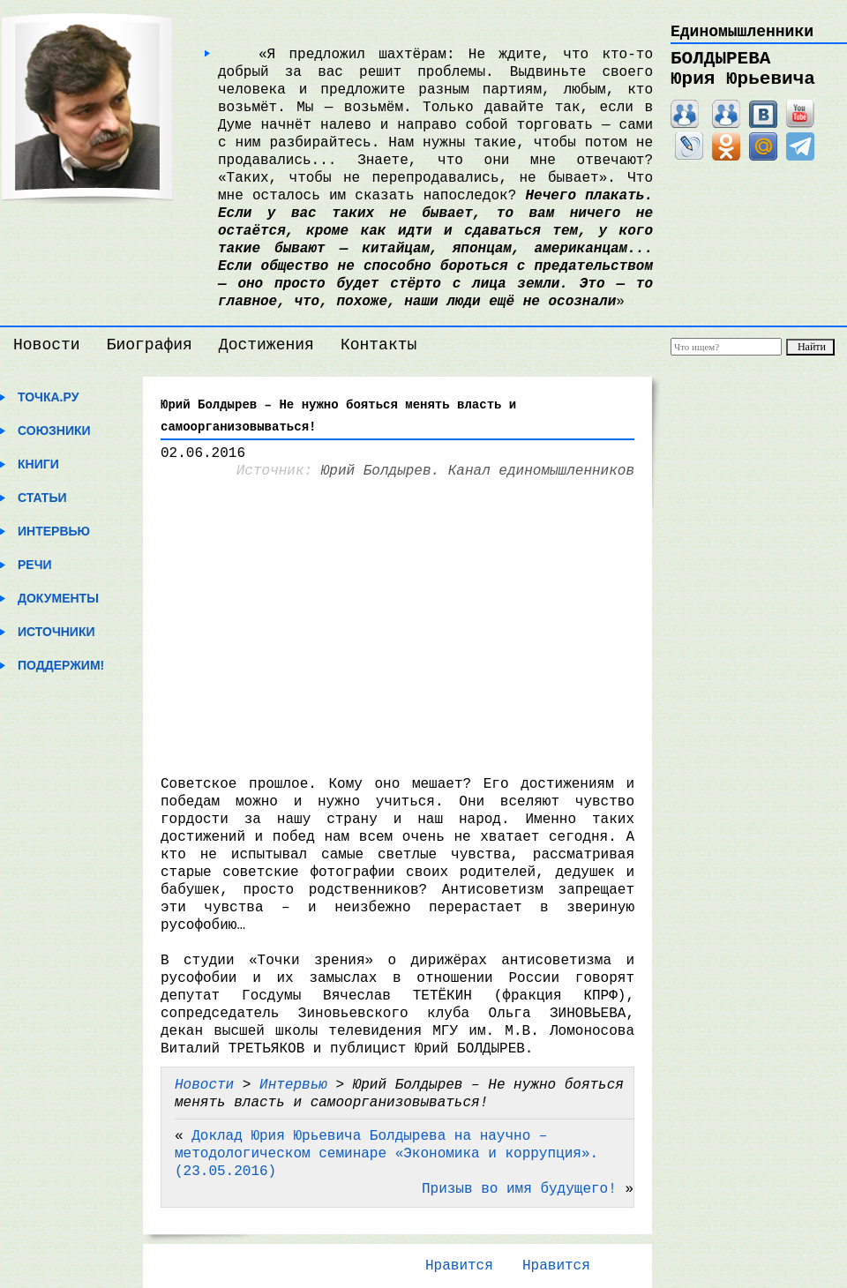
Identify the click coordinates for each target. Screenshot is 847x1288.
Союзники (54, 430)
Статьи (42, 497)
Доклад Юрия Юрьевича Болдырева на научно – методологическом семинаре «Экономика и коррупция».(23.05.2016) (386, 1153)
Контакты (378, 345)
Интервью (54, 531)
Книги (38, 464)
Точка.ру (48, 397)
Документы (58, 598)
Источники (56, 632)
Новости (46, 345)
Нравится (459, 1266)
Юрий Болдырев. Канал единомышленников (477, 471)
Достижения (266, 345)
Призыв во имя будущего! (519, 1189)
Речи (35, 565)
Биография (149, 345)
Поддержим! (61, 665)
